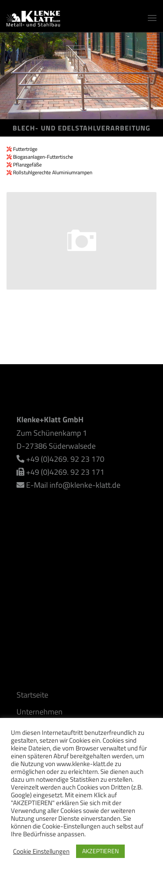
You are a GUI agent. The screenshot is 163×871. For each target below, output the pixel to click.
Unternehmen (40, 712)
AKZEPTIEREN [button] (100, 850)
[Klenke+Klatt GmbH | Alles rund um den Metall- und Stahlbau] (33, 16)
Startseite (32, 695)
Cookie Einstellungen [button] (41, 851)
